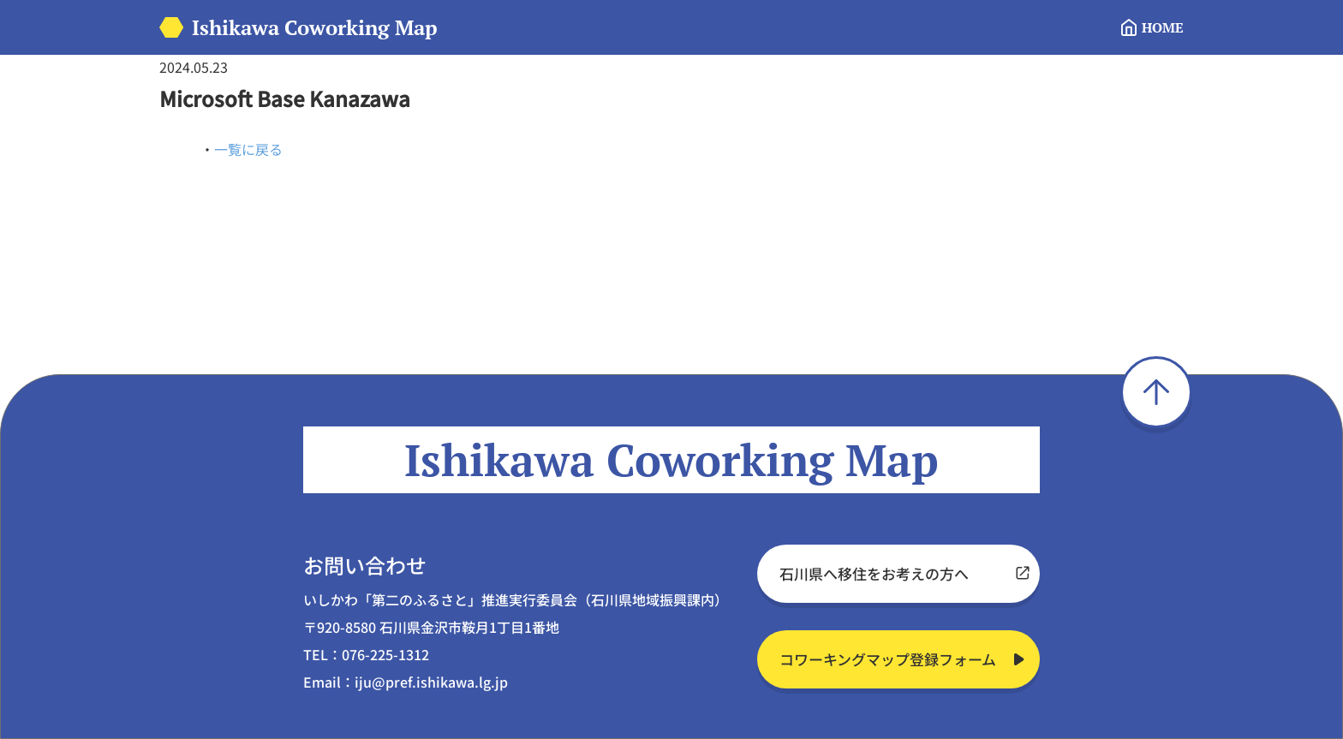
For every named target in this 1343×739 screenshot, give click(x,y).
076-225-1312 (385, 654)
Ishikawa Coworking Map (315, 27)
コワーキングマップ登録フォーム (887, 659)
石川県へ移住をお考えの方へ (874, 573)
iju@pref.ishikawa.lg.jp (431, 681)
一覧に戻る (248, 149)
